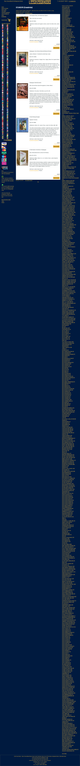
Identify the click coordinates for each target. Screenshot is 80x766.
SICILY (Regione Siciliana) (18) (68, 613)
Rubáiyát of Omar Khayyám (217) (68, 581)
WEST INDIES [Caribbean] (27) (67, 734)
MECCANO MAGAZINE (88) (67, 447)
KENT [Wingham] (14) (66, 405)
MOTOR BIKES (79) (65, 470)
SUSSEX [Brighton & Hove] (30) (68, 682)
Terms (3, 201)
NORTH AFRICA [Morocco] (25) (68, 500)
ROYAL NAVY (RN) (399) (66, 580)
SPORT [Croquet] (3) (66, 639)
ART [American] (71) (66, 56)
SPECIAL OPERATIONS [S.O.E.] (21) (69, 627)
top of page (64, 753)
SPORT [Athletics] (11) (66, 629)
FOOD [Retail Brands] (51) (67, 273)
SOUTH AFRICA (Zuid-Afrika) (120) (68, 622)
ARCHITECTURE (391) (66, 49)
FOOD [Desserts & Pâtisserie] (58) (68, 268)
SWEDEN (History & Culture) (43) (68, 687)
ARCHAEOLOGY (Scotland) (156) (68, 48)
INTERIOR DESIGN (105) (66, 324)
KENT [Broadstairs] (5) (66, 359)
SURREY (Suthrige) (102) (67, 676)
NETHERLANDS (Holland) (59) (67, 487)
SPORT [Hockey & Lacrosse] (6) (68, 646)
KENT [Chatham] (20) (66, 365)
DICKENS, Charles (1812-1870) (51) (68, 215)
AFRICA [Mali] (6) (65, 16)
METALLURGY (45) (65, 450)
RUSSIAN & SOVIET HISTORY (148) (69, 584)
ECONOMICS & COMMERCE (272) (68, 227)
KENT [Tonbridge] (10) (66, 398)
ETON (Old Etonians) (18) (67, 249)
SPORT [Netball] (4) (66, 650)
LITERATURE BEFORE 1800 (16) (68, 432)
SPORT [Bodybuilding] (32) (67, 633)
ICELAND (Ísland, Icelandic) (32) (68, 317)
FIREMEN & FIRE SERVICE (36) (68, 259)
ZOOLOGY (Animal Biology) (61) (68, 750)
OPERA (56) (64, 519)
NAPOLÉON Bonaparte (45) (67, 481)
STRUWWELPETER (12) (66, 672)
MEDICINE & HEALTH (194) (67, 449)
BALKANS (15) (64, 92)
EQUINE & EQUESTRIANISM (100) (68, 242)
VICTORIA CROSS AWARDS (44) (68, 724)
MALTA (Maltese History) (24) (67, 442)
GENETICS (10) (65, 278)
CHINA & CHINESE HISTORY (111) (68, 171)
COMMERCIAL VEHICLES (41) (67, 186)
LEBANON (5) (64, 420)
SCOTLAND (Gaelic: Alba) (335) (68, 598)
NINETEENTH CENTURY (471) (67, 493)
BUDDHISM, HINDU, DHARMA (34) (68, 135)
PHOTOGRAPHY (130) (66, 541)
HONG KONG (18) (65, 308)
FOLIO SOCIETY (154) (66, 263)
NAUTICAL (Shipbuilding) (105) (68, 483)
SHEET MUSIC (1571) (66, 606)
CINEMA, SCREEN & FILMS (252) (68, 180)
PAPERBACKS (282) (66, 533)
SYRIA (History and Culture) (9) (68, 691)
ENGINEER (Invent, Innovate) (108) (68, 233)
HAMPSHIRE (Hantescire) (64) (67, 297)
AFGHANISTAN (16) (65, 8)
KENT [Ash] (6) (65, 357)
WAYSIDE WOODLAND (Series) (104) (69, 731)
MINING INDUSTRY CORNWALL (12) (69, 460)
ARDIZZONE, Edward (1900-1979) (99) (69, 51)
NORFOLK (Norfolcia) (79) (67, 494)
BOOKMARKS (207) (65, 111)
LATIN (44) (64, 417)
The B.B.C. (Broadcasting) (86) (68, 700)
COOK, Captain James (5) (67, 190)
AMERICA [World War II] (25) (67, 34)
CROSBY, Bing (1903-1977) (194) (68, 197)
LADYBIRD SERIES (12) (66, 413)
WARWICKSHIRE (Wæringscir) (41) (68, 730)
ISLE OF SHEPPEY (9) (66, 333)
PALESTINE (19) (65, 531)
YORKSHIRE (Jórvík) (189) (67, 746)
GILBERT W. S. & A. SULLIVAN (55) (68, 286)
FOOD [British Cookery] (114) (67, 266)
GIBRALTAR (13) (65, 285)
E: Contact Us (72, 1)
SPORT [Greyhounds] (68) (67, 644)
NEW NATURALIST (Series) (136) (68, 489)
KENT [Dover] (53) (65, 369)
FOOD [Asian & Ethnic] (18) (67, 264)
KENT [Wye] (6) (65, 406)
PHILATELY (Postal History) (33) (68, 537)
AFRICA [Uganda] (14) (66, 22)
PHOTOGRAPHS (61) (66, 540)
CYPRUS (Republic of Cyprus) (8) (68, 200)
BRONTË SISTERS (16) (66, 132)
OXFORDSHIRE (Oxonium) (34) (68, 526)
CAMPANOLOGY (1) (66, 147)
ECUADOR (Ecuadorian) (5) (67, 228)
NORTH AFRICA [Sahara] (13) (67, 501)
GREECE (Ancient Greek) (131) (68, 293)
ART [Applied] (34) (65, 58)
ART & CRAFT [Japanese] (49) (68, 55)
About (3, 15)
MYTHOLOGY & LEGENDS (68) (68, 479)
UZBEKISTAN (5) (65, 722)
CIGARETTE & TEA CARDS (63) (68, 176)
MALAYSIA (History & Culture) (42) (68, 441)
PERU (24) (64, 536)
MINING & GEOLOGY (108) (67, 458)
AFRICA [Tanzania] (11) (66, 21)
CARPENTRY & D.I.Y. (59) (67, 154)
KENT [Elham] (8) (65, 372)
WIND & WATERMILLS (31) (67, 739)
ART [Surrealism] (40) (66, 76)
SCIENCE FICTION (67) (66, 595)
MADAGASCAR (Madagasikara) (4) (68, 438)
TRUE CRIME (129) (65, 713)
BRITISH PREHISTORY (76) (67, 129)
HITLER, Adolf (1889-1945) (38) (68, 307)
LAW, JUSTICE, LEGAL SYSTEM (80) (69, 419)
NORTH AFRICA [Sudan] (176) (67, 503)
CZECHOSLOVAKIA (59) (66, 201)
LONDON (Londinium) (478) (67, 435)
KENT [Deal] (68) (65, 368)
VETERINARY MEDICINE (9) (67, 723)
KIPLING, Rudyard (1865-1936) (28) (68, 410)
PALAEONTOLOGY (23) (66, 530)
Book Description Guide (6, 199)
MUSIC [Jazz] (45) (65, 475)
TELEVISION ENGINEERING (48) (68, 695)
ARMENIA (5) (64, 54)
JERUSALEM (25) (65, 346)
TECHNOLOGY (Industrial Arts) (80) (68, 693)
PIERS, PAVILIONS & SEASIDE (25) (68, 545)
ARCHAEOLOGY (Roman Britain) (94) (69, 47)
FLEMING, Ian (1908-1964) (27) (67, 262)
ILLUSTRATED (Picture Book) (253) (68, 319)
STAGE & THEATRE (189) (67, 666)
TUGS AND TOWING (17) (66, 715)
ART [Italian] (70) (65, 70)
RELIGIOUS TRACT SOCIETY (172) (68, 571)
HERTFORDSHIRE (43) (66, 306)
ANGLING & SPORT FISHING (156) (68, 37)
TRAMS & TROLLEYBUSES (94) (68, 712)
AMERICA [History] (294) (66, 30)
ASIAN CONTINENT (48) (66, 80)
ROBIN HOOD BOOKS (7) (67, 573)
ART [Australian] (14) (66, 59)
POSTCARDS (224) (65, 559)
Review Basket (4, 20)
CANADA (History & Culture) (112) (68, 149)
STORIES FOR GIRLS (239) (67, 671)
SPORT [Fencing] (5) (66, 640)
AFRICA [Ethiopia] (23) (66, 11)
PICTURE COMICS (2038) (67, 544)
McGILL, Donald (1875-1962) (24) (68, 446)
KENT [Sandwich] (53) (66, 391)
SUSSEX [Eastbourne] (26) (67, 683)
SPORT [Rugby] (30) (66, 654)
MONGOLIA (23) (65, 467)
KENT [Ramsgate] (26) (66, 387)
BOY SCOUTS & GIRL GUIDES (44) (68, 118)
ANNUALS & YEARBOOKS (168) (68, 40)
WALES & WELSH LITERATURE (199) (69, 728)
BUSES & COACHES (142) (67, 140)
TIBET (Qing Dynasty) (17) (67, 705)
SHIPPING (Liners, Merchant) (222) (68, 607)
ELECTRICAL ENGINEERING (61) (68, 231)
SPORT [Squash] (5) (66, 661)
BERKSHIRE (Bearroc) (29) (67, 102)
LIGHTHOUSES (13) (65, 423)
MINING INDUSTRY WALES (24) (68, 461)
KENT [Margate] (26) (66, 386)
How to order (4, 9)
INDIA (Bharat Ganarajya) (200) (67, 321)
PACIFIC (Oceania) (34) (66, 527)
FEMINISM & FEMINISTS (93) (67, 255)
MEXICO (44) (64, 452)
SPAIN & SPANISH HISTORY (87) (68, 624)
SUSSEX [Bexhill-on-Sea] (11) (67, 680)
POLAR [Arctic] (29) (65, 554)
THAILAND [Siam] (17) (66, 698)
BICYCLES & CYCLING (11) (67, 103)
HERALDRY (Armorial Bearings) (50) (69, 303)
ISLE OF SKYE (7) (65, 335)
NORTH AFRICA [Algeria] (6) (67, 496)
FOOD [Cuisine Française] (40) (67, 267)
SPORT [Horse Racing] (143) (67, 647)
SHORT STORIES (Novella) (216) (68, 609)
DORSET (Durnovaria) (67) (67, 222)
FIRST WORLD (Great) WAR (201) (68, 260)
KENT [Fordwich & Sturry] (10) (67, 376)
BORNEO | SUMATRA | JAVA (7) (68, 116)
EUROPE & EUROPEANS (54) (67, 251)
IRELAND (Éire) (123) (66, 328)
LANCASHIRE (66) (65, 416)
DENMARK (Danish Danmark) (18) (68, 208)
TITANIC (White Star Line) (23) (68, 706)
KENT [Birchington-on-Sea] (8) (68, 358)
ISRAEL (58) (64, 340)
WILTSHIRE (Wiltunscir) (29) (67, 738)
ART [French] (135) (65, 66)
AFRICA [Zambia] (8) (66, 23)
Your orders (4, 11)
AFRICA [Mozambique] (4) (67, 18)
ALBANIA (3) (64, 27)
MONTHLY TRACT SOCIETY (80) (68, 468)
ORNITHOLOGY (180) (66, 523)
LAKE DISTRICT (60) (66, 414)
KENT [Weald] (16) (65, 402)
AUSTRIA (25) (64, 88)
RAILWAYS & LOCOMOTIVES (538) (68, 569)
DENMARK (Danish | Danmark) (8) (68, 209)
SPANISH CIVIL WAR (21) (67, 625)
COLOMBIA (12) (65, 184)
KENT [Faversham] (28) (66, 373)
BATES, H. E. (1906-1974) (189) (68, 95)
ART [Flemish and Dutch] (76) (67, 65)
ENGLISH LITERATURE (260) (67, 238)
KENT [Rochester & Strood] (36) (68, 388)
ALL (53, 10)
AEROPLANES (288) (66, 7)
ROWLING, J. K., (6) (65, 577)
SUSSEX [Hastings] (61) (66, 684)
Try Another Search (28, 13)
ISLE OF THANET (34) (66, 336)
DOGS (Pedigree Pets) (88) (67, 219)
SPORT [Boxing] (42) (66, 636)
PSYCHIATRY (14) (65, 565)
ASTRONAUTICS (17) (66, 83)
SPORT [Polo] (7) (65, 653)
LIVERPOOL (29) (65, 434)
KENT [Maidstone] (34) (66, 383)
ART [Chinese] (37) (65, 63)
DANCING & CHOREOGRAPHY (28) (68, 202)
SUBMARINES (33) (65, 673)
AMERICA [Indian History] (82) (67, 32)
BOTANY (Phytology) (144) (67, 117)
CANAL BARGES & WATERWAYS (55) (69, 150)
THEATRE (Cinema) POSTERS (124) (69, 701)
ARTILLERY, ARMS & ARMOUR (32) (68, 78)
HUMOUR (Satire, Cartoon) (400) (68, 311)
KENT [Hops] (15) (65, 380)
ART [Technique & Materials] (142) (68, 77)
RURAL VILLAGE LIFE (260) (67, 582)
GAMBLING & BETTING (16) (67, 275)
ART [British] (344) (65, 62)
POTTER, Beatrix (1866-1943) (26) (68, 560)
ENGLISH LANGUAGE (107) (67, 237)
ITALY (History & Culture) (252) (68, 341)
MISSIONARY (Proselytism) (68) (68, 463)
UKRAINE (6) (64, 717)
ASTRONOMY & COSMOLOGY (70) (68, 84)
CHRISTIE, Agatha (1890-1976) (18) (68, 173)
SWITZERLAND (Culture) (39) (67, 689)
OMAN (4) (64, 518)
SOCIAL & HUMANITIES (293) (67, 618)
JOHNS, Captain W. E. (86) (67, 347)
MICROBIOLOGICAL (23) (66, 453)
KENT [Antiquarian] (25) (66, 352)
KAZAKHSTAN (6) (65, 350)
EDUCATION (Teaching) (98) (67, 230)
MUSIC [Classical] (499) (66, 474)
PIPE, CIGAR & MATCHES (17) (68, 547)
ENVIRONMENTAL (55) (66, 241)
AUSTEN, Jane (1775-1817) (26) (68, 85)
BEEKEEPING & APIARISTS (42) (68, 99)
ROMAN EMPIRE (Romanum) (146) (68, 574)
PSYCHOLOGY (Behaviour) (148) (68, 566)
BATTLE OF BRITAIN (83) (67, 96)
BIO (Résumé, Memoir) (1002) (67, 105)
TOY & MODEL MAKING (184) (67, 709)
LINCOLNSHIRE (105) (66, 424)
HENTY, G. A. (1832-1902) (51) (67, 301)
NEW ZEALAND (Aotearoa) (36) (68, 490)
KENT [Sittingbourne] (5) (66, 394)
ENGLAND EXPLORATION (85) (67, 234)
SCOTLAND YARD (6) (66, 599)
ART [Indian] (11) (65, 69)
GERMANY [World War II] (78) (67, 284)
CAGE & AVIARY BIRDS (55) (67, 143)
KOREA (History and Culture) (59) (68, 412)
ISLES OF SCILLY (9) (66, 339)
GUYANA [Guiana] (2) (66, 295)
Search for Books (5, 8)
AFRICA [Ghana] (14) (66, 12)
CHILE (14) (64, 169)
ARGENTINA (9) (65, 52)
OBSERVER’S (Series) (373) (67, 514)
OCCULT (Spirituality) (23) (67, 515)
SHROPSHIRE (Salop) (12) (67, 610)
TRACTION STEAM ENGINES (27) (68, 711)
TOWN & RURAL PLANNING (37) (68, 708)
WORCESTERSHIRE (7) (66, 744)
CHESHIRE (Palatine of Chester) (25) (69, 167)
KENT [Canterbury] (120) (66, 363)
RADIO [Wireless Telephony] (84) (68, 567)
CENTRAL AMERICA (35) (66, 161)
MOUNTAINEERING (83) (66, 472)
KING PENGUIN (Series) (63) (67, 409)
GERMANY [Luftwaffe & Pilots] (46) (68, 282)
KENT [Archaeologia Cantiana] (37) (68, 354)
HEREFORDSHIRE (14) (66, 304)
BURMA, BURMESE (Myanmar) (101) (69, 139)
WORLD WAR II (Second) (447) (68, 745)
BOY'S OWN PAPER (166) (67, 120)
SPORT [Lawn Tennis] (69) (67, 649)
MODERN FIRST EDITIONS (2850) (68, 464)
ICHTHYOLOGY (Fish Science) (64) (68, 318)
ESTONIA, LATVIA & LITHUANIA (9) (68, 246)
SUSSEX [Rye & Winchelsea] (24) (68, 686)
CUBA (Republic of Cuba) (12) (67, 198)
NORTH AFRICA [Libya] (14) (67, 498)
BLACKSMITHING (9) (66, 107)
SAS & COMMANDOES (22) (67, 591)
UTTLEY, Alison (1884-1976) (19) (68, 720)
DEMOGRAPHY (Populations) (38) (68, 206)
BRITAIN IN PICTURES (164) (67, 127)
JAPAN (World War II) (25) (67, 344)
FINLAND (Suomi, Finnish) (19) (67, 256)
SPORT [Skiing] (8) (65, 658)
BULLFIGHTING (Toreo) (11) (67, 138)
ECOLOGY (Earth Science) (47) (68, 226)
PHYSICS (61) (64, 543)
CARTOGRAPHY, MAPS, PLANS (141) (69, 158)
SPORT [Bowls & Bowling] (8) (67, 635)
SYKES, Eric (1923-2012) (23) (67, 690)
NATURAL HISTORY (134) (67, 482)
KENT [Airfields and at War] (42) (68, 351)
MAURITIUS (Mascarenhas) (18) (68, 443)
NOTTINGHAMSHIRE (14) (67, 509)
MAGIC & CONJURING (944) (67, 439)
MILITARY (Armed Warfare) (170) (68, 456)
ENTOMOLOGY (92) (66, 240)
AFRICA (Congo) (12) (66, 10)
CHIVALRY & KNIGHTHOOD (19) (68, 172)
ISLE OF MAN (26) (65, 332)
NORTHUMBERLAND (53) (67, 507)
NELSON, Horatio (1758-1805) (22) (68, 486)
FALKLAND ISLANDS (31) (66, 252)
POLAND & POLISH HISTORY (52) (68, 551)
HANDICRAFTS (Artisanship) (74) (68, 299)
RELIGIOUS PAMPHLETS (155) (68, 570)
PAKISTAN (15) (65, 529)
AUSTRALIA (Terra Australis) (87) (68, 87)
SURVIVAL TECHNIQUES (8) (67, 677)
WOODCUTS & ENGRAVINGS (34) (68, 742)
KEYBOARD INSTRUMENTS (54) (68, 408)
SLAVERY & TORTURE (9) (67, 614)
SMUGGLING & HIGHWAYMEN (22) (68, 617)
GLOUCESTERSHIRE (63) (67, 289)
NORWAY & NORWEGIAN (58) (67, 508)
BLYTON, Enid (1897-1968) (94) (68, 109)
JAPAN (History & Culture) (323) (68, 343)
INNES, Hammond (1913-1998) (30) (68, 322)
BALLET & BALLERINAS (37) (67, 94)
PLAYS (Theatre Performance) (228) (69, 548)
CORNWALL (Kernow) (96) (67, 191)
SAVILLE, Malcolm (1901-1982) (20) (68, 593)
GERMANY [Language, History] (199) (69, 281)
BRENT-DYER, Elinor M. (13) (67, 122)
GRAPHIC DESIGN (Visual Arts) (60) (68, 292)
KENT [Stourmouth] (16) (66, 395)
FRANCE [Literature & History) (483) (69, 274)
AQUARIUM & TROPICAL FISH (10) (68, 41)
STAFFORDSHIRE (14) (66, 665)
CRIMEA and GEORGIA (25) (67, 195)
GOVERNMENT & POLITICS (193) (68, 290)
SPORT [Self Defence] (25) (67, 655)
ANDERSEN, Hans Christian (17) (68, 36)
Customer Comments (6, 12)
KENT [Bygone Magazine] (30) (68, 362)
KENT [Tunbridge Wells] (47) (67, 401)
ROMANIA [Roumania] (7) (66, 576)
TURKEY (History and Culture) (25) (68, 716)
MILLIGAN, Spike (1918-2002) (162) (68, 457)
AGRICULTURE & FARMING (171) (68, 26)
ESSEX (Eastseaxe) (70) (66, 245)
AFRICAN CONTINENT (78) (67, 25)
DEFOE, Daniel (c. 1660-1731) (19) (68, 205)
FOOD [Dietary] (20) (65, 270)
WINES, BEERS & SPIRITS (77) (68, 741)
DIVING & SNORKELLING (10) (67, 217)
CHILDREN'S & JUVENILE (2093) (68, 168)
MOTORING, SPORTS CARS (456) (68, 471)
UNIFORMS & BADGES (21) (67, 719)
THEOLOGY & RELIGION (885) (67, 704)
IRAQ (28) (64, 326)
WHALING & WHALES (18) (67, 737)
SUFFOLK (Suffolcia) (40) (66, 675)
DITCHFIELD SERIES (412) (67, 216)
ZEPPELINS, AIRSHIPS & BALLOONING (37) (70, 749)
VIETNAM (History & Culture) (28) (68, 726)
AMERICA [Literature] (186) (67, 33)
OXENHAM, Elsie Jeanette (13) (68, 525)
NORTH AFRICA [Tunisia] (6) (67, 504)
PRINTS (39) (64, 562)
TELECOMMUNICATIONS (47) (67, 694)
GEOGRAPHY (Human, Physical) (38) (69, 279)
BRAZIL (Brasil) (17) (65, 121)
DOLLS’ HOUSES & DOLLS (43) (68, 220)
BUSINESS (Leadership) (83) (67, 142)
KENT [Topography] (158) (67, 399)
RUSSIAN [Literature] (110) (67, 587)
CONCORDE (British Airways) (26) (68, 189)
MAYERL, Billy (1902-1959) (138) (68, 445)
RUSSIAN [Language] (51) (67, 585)
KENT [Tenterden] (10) (66, 397)
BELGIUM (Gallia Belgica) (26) (67, 100)
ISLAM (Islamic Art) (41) (66, 329)
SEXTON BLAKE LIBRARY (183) (68, 602)
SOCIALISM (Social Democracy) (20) (69, 620)
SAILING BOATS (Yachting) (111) (68, 589)
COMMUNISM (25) (65, 187)
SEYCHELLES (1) (65, 603)
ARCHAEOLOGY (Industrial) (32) (68, 45)
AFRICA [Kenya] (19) (66, 14)
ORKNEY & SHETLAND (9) (67, 522)
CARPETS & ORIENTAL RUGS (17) (68, 156)
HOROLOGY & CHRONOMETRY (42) (69, 310)
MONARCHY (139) (65, 465)
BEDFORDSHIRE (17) (66, 98)
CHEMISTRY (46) (65, 165)
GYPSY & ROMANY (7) (66, 296)
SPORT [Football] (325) (66, 642)
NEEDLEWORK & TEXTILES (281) (68, 485)
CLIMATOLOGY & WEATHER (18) (68, 183)
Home (3, 7)
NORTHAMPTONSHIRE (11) (67, 505)
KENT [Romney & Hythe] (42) (67, 390)
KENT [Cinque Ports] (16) (67, 366)
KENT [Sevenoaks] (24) (66, 392)
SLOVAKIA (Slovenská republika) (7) (68, 616)
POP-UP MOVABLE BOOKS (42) (68, 556)
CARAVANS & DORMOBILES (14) (68, 153)
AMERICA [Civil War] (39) (66, 29)
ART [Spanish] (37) (65, 74)
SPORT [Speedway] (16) (66, 660)
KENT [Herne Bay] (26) (66, 379)
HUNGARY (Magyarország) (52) (68, 313)
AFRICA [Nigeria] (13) (66, 19)
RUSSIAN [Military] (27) (66, 588)
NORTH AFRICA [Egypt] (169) (67, 497)
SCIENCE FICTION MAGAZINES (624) (69, 596)
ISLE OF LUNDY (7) (65, 330)
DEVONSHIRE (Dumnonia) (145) (68, 213)
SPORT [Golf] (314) (65, 643)
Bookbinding (4, 16)
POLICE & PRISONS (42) (66, 555)
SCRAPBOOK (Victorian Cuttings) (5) (69, 600)
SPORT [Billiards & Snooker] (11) (68, 632)
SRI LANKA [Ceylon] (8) (66, 664)
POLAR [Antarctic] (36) (66, 552)
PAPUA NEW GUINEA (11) (67, 534)
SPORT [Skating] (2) (66, 657)
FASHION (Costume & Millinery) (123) (69, 253)
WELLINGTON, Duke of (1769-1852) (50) (69, 733)
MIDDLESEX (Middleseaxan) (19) (68, 454)
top (38, 181)
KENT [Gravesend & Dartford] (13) (68, 377)
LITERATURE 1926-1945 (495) (67, 430)
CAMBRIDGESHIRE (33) (66, 144)
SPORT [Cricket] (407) (66, 638)
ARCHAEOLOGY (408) (66, 44)
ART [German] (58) (65, 67)
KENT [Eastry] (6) (65, 370)
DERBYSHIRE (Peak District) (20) (68, 211)
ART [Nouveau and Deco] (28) (67, 71)
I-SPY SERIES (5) (65, 315)
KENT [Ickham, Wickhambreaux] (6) (68, 381)
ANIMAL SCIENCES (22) (66, 38)
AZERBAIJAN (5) (65, 91)
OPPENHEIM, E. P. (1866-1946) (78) (68, 520)
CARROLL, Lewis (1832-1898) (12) (68, 157)
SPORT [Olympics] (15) (66, 651)
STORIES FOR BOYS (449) (67, 669)
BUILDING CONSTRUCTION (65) (68, 136)
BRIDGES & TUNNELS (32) (67, 125)
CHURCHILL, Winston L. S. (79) (68, 175)
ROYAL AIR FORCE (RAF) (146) (68, 578)
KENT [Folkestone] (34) (66, 374)
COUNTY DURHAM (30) (66, 193)
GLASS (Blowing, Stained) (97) (68, 288)
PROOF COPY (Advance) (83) (67, 563)
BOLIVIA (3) (64, 110)
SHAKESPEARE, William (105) (67, 604)
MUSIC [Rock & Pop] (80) (67, 476)
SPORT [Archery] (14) (66, 628)
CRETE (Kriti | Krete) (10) (66, 194)
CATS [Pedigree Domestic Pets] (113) (69, 160)
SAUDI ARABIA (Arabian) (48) (67, 592)
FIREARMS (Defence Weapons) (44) (69, 257)
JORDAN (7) (64, 348)
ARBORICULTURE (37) (66, 43)
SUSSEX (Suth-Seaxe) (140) (67, 679)
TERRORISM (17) (65, 697)
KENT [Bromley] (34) (66, 361)
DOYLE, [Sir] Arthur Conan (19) (67, 223)
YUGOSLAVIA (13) (65, 748)
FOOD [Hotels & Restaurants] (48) (68, 271)
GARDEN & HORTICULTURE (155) (68, 277)
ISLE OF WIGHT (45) (66, 337)
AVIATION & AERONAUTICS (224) (68, 89)
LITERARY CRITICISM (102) (67, 427)
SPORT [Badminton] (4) (66, 631)
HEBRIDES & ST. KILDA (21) (67, 300)
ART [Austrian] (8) (65, 60)
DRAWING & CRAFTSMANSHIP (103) (69, 224)
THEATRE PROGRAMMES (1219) (68, 702)
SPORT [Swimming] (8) (66, 662)
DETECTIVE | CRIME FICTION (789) (68, 212)
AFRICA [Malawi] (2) (65, 15)
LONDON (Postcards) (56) (67, 436)
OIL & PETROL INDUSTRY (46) (68, 516)
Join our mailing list (5, 14)
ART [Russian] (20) (65, 73)
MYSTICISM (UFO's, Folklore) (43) (68, 478)
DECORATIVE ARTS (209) (67, 204)
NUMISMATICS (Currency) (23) (68, 511)
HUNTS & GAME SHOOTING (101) (68, 314)
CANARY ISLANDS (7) (66, 151)
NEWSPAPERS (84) (65, 492)
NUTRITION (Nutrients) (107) (67, 512)
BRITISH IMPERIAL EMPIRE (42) (68, 128)
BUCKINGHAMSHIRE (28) (67, 133)
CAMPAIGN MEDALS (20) (67, 146)
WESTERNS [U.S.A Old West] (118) (68, 735)
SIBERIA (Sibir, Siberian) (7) (67, 611)
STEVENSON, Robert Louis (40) (68, 668)
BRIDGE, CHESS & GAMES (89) (68, 124)
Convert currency (57, 45)
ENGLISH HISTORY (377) (66, 235)
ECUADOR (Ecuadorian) (34, 41)
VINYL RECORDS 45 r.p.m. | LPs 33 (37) (69, 727)
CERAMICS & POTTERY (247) (67, 162)
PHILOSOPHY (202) (65, 538)
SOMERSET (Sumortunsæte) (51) (68, 621)
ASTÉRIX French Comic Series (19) (68, 81)
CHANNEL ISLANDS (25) (66, 164)
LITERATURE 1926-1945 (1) (67, 431)
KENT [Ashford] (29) (66, 355)
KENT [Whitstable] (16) (66, 403)
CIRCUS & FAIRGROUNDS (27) (68, 182)
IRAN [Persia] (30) (65, 325)
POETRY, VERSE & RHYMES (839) (68, 549)
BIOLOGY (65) (64, 106)
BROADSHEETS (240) (66, 131)
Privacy (3, 202)
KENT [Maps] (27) (65, 384)
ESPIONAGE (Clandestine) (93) (68, 244)
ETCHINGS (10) (65, 248)
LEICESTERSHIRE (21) (66, 421)
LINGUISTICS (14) (65, 425)
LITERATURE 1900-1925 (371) (67, 428)
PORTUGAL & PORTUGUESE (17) (68, 558)
